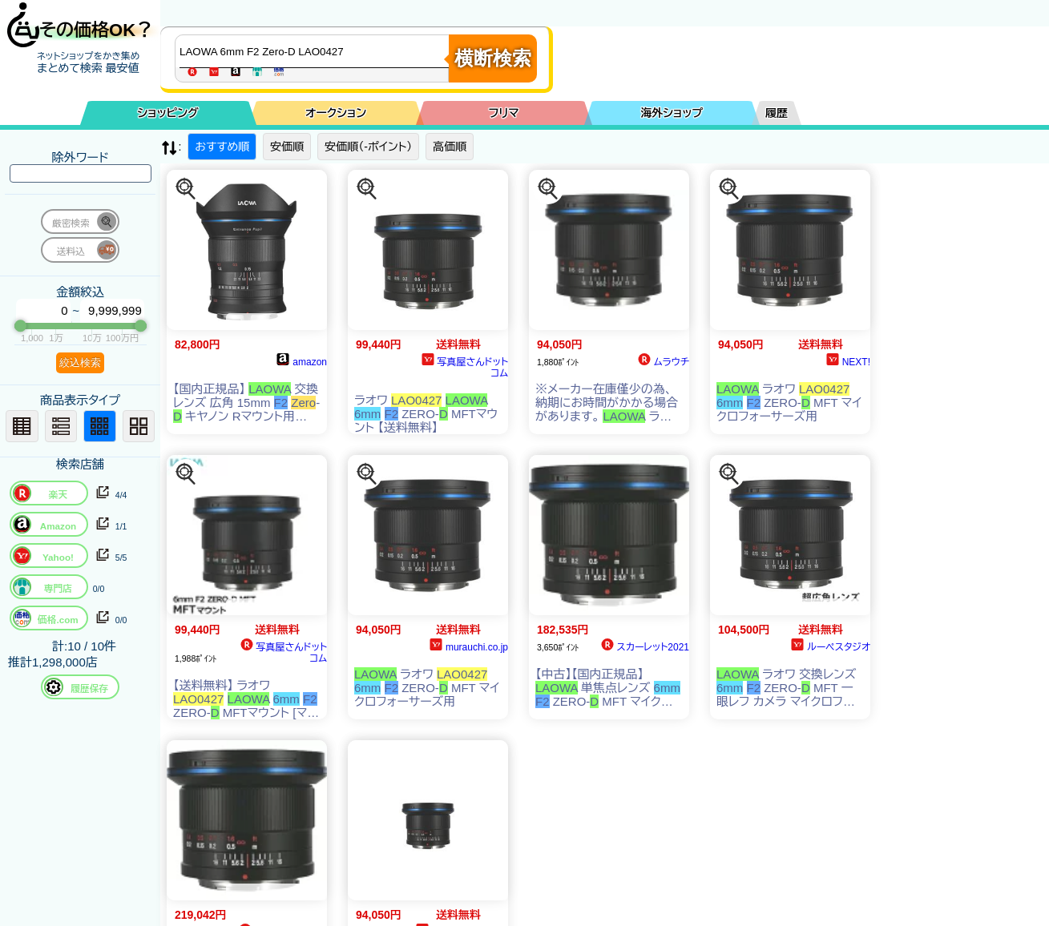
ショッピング (168, 113)
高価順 (449, 146)
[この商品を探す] (186, 189)
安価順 (287, 146)
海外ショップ (671, 113)
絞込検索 (80, 362)
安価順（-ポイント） (368, 146)
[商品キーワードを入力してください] (316, 51)
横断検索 (492, 58)
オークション (335, 113)
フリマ (504, 113)
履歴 (776, 113)
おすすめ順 (222, 146)
